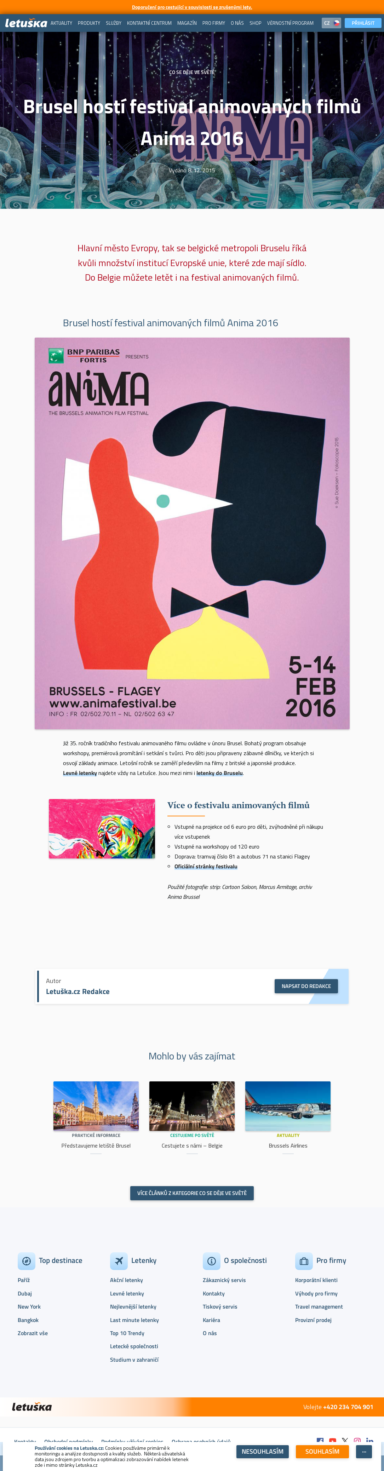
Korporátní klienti (316, 1280)
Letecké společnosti (134, 1346)
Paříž (24, 1280)
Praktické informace (96, 1135)
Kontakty (214, 1293)
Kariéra (211, 1320)
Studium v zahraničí (134, 1359)
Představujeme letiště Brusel (96, 1145)
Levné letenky (80, 773)
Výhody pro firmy (316, 1293)
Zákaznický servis (224, 1280)
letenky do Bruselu (219, 773)
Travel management (319, 1306)
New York (29, 1306)
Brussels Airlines (288, 1145)
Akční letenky (126, 1280)
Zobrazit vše (33, 1333)
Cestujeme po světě (192, 1135)
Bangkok (28, 1320)
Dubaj (25, 1293)
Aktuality (288, 1135)
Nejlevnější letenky (133, 1306)
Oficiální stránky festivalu (205, 866)
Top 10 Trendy (127, 1333)
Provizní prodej (313, 1320)
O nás (210, 1333)
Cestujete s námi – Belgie (192, 1145)
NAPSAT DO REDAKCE (306, 986)
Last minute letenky (134, 1320)
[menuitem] (61, 23)
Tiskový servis (220, 1306)
